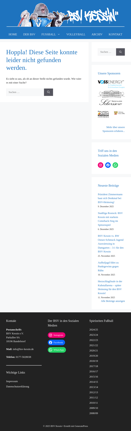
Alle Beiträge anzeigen (113, 301)
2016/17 (93, 371)
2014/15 (93, 381)
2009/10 (93, 408)
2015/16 (93, 376)
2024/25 (93, 329)
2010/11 (93, 402)
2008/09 (93, 413)
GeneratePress (81, 426)
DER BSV (29, 34)
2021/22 (93, 345)
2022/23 (93, 340)
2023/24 (93, 334)
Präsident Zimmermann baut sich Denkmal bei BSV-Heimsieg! (110, 198)
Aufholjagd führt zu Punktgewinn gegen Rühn (108, 266)
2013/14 (93, 387)
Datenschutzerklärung (17, 386)
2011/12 (93, 397)
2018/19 (93, 361)
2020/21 (93, 350)
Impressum (12, 381)
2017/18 (93, 366)
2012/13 (93, 392)
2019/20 (93, 355)
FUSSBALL (52, 34)
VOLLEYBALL (75, 34)
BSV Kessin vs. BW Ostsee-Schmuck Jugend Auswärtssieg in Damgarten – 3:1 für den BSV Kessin (110, 243)
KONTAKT (115, 34)
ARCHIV (97, 34)
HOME (13, 34)
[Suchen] (48, 92)
